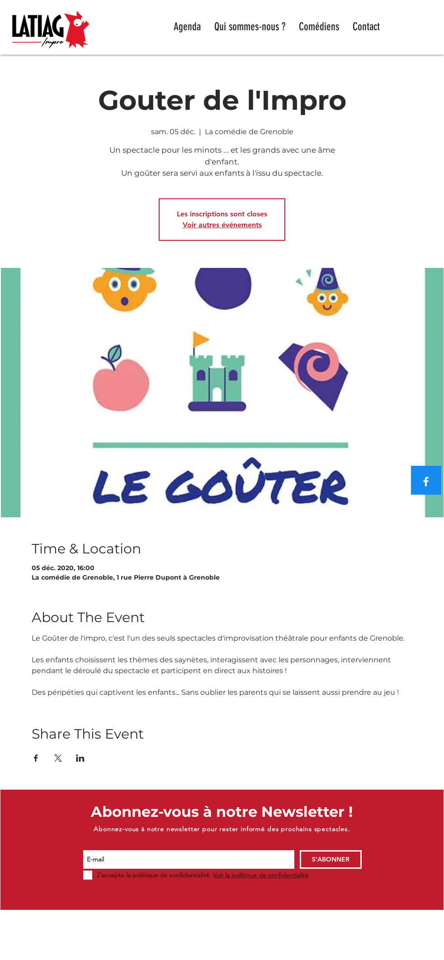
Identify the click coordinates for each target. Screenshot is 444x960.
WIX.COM (381, 956)
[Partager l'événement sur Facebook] (36, 758)
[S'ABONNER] (331, 859)
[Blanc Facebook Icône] (426, 481)
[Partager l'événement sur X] (58, 758)
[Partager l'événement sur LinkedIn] (80, 758)
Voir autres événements (222, 224)
